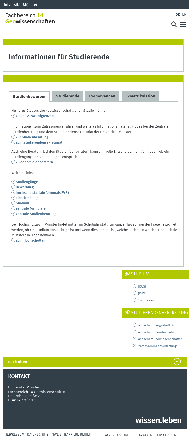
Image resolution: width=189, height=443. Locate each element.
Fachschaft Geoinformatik (155, 332)
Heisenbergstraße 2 (24, 396)
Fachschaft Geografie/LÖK (156, 325)
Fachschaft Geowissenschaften (160, 339)
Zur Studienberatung (32, 137)
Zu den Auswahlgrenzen (35, 116)
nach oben (17, 362)
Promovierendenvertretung (157, 346)
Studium (22, 203)
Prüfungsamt (146, 300)
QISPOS (142, 293)
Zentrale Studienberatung (36, 214)
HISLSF (142, 286)
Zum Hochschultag (30, 241)
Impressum (15, 434)
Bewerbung (25, 187)
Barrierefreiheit (78, 434)
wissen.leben (158, 420)
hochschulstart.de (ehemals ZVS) (42, 193)
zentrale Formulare (31, 209)
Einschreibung (27, 198)
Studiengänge (27, 182)
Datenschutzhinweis (44, 434)
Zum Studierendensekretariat (39, 143)
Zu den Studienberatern (34, 162)
